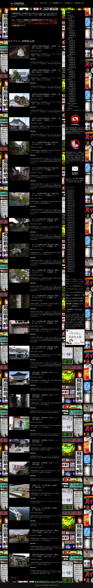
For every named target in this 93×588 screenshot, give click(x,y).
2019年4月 (69, 256)
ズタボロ (56, 62)
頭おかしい (34, 162)
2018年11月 (70, 264)
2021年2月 (69, 219)
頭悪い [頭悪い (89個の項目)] (71, 306)
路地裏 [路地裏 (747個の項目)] (68, 304)
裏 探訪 (40, 50)
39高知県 (71, 86)
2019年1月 (69, 261)
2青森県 (71, 20)
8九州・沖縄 (70, 88)
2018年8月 (69, 269)
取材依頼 (35, 20)
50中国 (70, 105)
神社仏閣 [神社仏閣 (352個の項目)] (79, 298)
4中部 (68, 39)
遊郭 (58, 389)
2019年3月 (69, 258)
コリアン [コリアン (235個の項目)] (80, 283)
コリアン (50, 158)
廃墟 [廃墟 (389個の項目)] (67, 295)
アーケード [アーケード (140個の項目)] (75, 283)
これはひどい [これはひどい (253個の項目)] (76, 281)
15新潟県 (71, 40)
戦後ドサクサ (52, 548)
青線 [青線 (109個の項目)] (80, 303)
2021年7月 (69, 210)
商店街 (31, 389)
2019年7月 (69, 251)
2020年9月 (69, 227)
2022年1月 (69, 200)
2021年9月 (69, 207)
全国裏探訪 (45, 585)
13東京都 (71, 33)
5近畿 (38, 62)
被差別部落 (50, 161)
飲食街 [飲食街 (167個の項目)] (76, 306)
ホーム (36, 3)
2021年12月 (70, 202)
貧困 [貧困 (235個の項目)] (75, 301)
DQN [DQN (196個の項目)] (74, 279)
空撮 (47, 161)
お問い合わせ (43, 3)
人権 (53, 159)
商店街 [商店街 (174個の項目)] (80, 292)
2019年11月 (70, 244)
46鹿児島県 (71, 100)
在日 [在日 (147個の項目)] (83, 292)
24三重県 (71, 57)
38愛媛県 (71, 84)
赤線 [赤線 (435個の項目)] (81, 301)
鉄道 (33, 239)
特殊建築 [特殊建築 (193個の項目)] (74, 298)
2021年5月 (69, 213)
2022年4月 (69, 196)
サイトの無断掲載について (56, 3)
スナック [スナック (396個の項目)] (69, 286)
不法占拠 (50, 159)
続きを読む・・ (34, 58)
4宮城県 (71, 23)
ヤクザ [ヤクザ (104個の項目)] (78, 289)
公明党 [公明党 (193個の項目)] (76, 292)
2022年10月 (70, 191)
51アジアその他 (72, 106)
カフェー (48, 62)
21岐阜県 (71, 50)
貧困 (54, 161)
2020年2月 (69, 239)
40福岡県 (71, 89)
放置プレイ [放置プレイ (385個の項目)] (78, 295)
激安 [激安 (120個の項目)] (69, 298)
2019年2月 (69, 259)
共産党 (43, 548)
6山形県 (71, 27)
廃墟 (42, 63)
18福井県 (71, 45)
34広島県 (71, 76)
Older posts (13, 577)
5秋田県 (71, 25)
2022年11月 (70, 190)
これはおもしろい (44, 501)
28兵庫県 (71, 64)
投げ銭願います (69, 3)
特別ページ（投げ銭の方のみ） (74, 110)
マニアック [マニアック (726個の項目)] (72, 289)
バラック (33, 159)
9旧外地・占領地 (71, 103)
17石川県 (71, 44)
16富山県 (71, 42)
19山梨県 (71, 47)
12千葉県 (71, 32)
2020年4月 (69, 235)
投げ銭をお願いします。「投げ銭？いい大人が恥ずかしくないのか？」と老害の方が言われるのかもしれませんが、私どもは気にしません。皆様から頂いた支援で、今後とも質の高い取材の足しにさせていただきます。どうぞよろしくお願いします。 (75, 157)
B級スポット (43, 62)
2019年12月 (70, 242)
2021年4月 (69, 215)
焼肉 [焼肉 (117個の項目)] (71, 298)
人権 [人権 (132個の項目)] (74, 292)
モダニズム (35, 63)
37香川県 (71, 83)
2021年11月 (70, 203)
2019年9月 (69, 247)
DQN (47, 158)
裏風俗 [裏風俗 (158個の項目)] (69, 300)
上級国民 (46, 159)
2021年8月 (69, 208)
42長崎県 (71, 93)
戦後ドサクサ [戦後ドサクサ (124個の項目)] (71, 295)
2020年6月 (69, 232)
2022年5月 (69, 195)
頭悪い (51, 549)
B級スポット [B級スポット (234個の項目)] (69, 279)
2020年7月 (69, 230)
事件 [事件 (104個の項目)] (72, 292)
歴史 (49, 63)
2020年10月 (70, 225)
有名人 (40, 389)
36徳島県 (71, 81)
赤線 (52, 389)
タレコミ (23, 23)
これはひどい (51, 501)
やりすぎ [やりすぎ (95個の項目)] (71, 283)
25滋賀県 (71, 59)
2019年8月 (69, 249)
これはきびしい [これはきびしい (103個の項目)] (80, 279)
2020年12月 (70, 222)
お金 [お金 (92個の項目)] (76, 279)
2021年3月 (69, 217)
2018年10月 (70, 266)
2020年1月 (69, 241)
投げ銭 (17, 25)
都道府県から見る (79, 3)
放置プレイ (45, 63)
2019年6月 (69, 252)
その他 (68, 108)
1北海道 (69, 15)
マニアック (38, 159)
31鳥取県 (71, 71)
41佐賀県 (71, 91)
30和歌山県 (33, 62)
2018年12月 (70, 263)
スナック (52, 62)
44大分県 (71, 96)
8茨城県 (71, 37)
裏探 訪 (40, 490)
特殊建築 (43, 161)
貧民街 (57, 161)
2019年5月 (69, 254)
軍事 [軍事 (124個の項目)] (72, 303)
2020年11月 (70, 224)
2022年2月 (69, 198)
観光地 (55, 63)
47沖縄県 (71, 101)
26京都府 (71, 61)
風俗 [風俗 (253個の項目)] (73, 306)
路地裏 (58, 63)
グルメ (46, 388)
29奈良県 (71, 66)
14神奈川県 (71, 35)
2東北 (68, 18)
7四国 (68, 79)
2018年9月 (69, 268)
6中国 (68, 69)
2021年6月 (69, 212)
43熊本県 (71, 94)
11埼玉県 (71, 30)
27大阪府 (71, 62)
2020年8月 (69, 229)
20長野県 (71, 49)
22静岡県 (71, 52)
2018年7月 (69, 271)
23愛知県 (71, 54)
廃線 (58, 159)
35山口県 (71, 78)
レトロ (39, 63)
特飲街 (52, 63)
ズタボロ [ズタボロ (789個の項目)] (76, 286)
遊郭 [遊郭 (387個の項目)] (75, 304)
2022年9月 (69, 193)
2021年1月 (69, 220)
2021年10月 (70, 205)
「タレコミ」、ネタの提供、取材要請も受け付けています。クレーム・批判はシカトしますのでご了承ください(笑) (75, 180)
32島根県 (71, 72)
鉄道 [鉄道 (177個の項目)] (78, 303)
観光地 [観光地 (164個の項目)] (72, 300)
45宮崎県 (71, 98)
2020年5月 (69, 234)
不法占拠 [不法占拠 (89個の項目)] (69, 292)
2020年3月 (69, 237)
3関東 (68, 28)
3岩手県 (71, 22)
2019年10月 (70, 246)
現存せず (46, 389)
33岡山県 (71, 74)
